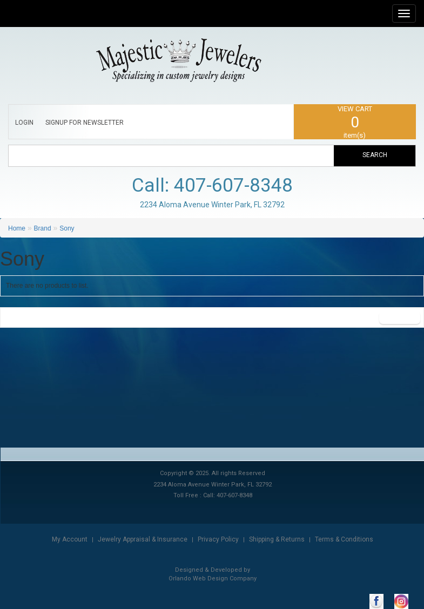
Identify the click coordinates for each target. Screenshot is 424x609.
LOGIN (24, 122)
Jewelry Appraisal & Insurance (142, 539)
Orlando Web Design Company (213, 578)
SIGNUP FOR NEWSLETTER (84, 122)
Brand (42, 228)
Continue (400, 317)
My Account (70, 539)
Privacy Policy (218, 539)
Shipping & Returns (277, 539)
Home (16, 228)
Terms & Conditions (344, 539)
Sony (66, 228)
